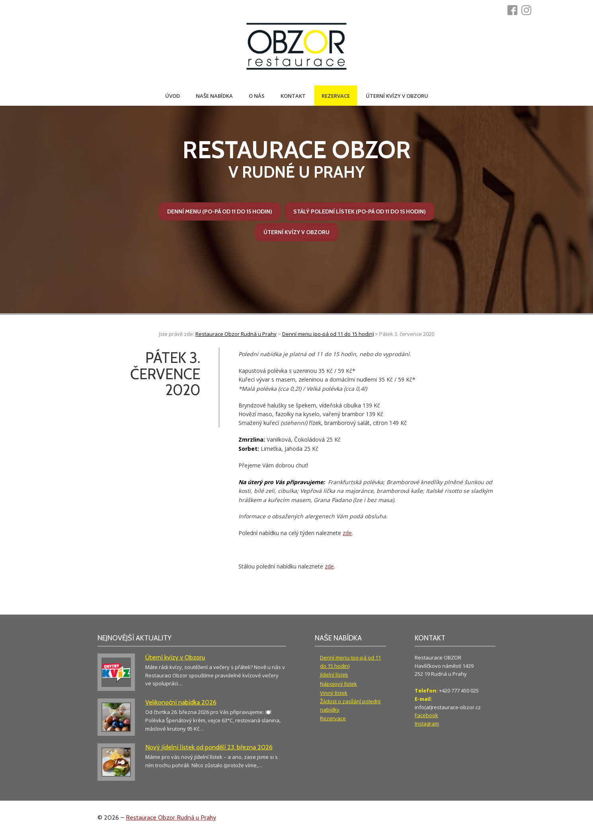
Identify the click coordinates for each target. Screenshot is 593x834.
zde (347, 533)
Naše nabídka (214, 95)
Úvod (172, 95)
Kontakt (293, 95)
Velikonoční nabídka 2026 (181, 702)
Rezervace (336, 95)
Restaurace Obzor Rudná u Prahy (171, 817)
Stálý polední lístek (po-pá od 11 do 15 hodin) (359, 211)
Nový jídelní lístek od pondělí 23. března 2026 (209, 747)
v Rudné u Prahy (296, 159)
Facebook (426, 715)
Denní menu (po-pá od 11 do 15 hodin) (219, 211)
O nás (257, 95)
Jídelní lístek (334, 674)
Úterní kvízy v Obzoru (397, 95)
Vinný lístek (333, 692)
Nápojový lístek (338, 683)
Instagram (427, 723)
